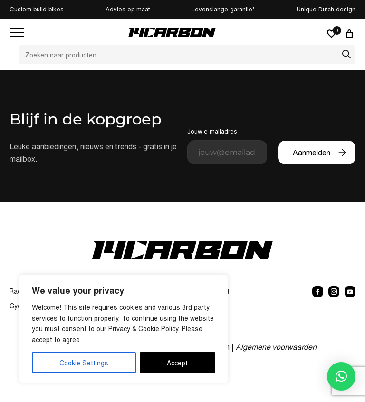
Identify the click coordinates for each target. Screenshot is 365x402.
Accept (177, 362)
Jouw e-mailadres (227, 145)
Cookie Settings (83, 362)
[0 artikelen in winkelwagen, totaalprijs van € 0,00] (350, 33)
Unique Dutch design (326, 8)
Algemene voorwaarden (276, 346)
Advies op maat (128, 8)
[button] (341, 376)
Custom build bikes (37, 8)
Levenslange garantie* (223, 8)
